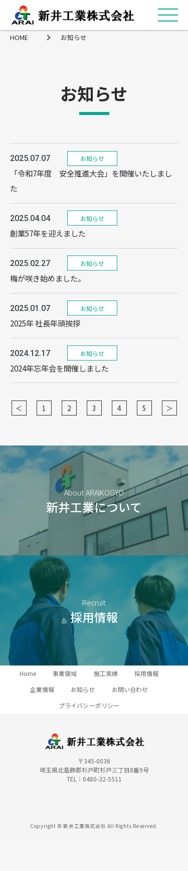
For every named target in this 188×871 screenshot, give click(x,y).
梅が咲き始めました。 (47, 278)
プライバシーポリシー (89, 705)
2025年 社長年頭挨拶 (45, 323)
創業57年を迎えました (48, 233)
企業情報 (42, 689)
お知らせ (74, 37)
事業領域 (65, 673)
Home (28, 673)
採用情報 (146, 673)
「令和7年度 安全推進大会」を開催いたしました (91, 181)
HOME (19, 37)
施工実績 (106, 673)
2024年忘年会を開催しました (59, 368)
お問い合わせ (130, 689)
